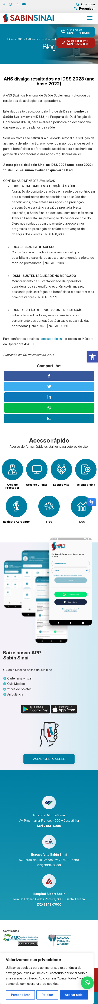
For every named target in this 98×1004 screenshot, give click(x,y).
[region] (47, 978)
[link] (92, 356)
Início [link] (10, 39)
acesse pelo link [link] (52, 339)
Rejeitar (47, 995)
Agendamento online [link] (49, 758)
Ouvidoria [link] (85, 4)
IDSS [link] (20, 39)
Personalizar (20, 995)
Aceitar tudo (74, 995)
